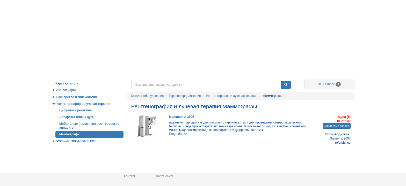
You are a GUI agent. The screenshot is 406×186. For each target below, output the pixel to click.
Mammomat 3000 (181, 127)
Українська (346, 14)
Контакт (129, 176)
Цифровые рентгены (75, 121)
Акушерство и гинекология (76, 108)
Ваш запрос (329, 95)
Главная (92, 9)
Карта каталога (66, 94)
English (306, 14)
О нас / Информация (329, 84)
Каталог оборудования (86, 84)
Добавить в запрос (336, 136)
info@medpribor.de (342, 7)
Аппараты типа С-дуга (76, 128)
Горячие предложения (147, 84)
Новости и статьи (207, 84)
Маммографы (70, 145)
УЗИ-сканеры (65, 101)
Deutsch (287, 14)
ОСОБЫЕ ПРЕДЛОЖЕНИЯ (75, 152)
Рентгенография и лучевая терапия (231, 107)
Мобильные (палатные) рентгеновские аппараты (89, 136)
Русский (325, 14)
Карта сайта (164, 176)
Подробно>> (178, 144)
